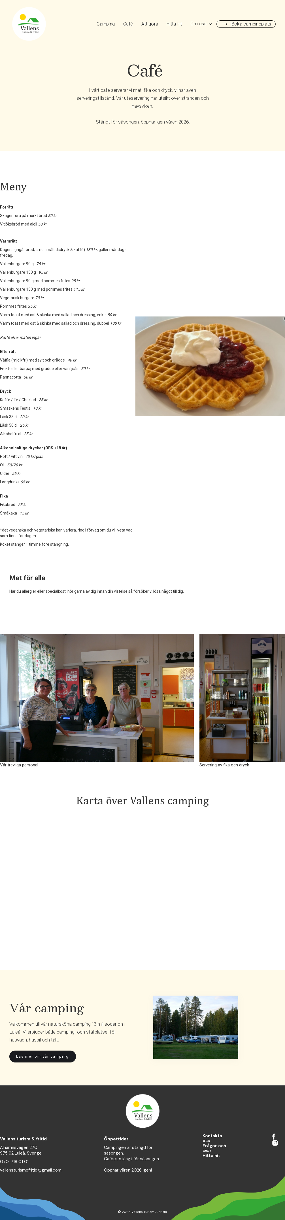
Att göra (149, 24)
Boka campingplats (251, 24)
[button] (201, 24)
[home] (29, 24)
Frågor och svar (214, 1148)
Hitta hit (174, 24)
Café (128, 24)
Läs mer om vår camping (42, 1056)
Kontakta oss (212, 1139)
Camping (106, 24)
